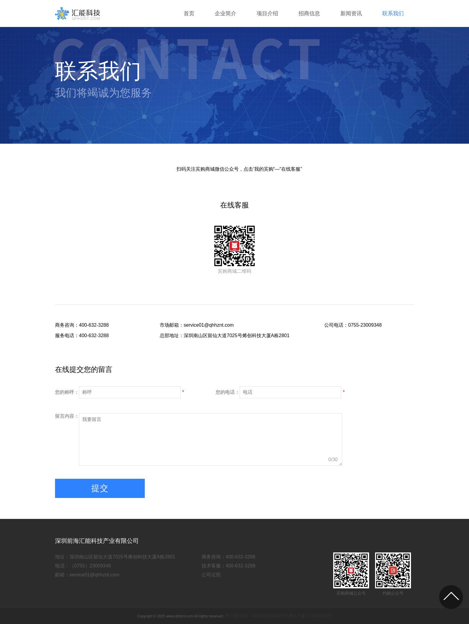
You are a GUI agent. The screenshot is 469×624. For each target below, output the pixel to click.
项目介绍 (267, 13)
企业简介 (225, 13)
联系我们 (393, 13)
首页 (189, 13)
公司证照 (211, 574)
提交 (100, 488)
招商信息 (309, 13)
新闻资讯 (351, 13)
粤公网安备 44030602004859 (256, 615)
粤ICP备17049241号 (310, 615)
